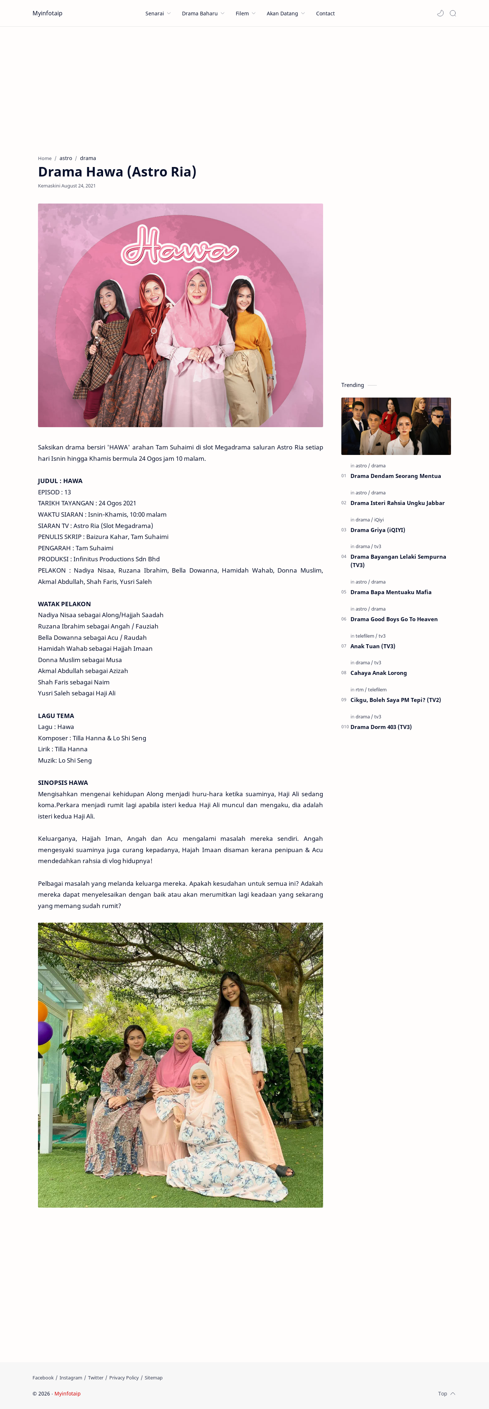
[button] (440, 13)
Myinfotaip (47, 13)
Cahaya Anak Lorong (378, 672)
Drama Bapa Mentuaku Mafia (391, 592)
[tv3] (377, 546)
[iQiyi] (379, 519)
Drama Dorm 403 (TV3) (381, 726)
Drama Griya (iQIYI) (377, 529)
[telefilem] (367, 636)
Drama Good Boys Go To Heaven (394, 619)
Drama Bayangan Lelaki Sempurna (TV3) (398, 561)
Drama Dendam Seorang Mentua (395, 475)
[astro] (363, 465)
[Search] (452, 13)
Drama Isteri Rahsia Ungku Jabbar (397, 502)
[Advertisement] (244, 89)
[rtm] (361, 689)
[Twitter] (95, 1377)
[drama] (378, 465)
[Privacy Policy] (124, 1377)
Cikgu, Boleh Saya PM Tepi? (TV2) (395, 699)
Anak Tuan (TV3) (372, 646)
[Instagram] (71, 1377)
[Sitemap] (154, 1377)
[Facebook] (43, 1377)
